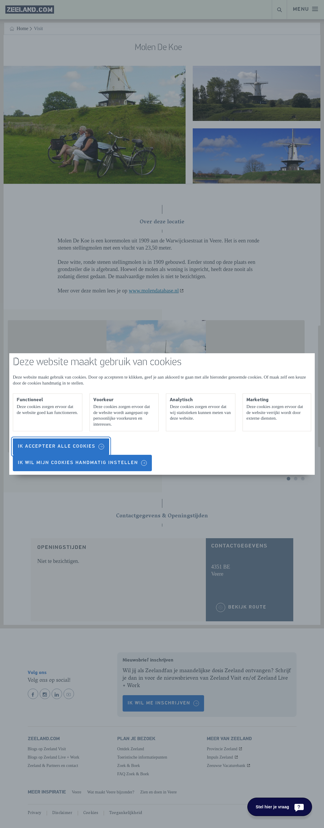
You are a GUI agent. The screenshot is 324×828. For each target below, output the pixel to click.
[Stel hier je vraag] (279, 807)
